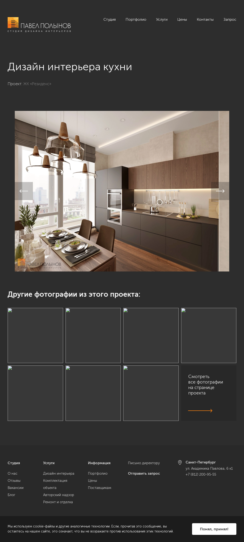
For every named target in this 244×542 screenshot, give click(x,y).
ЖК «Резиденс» (37, 78)
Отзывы (14, 480)
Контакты (205, 19)
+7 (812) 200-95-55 (201, 474)
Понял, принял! (214, 529)
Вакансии (16, 488)
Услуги (162, 19)
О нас (12, 473)
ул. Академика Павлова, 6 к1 (209, 468)
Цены (182, 19)
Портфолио (136, 19)
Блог (11, 495)
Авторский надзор (58, 495)
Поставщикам (99, 488)
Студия (109, 19)
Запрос (230, 19)
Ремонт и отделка (58, 502)
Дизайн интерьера (58, 473)
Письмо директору (144, 463)
